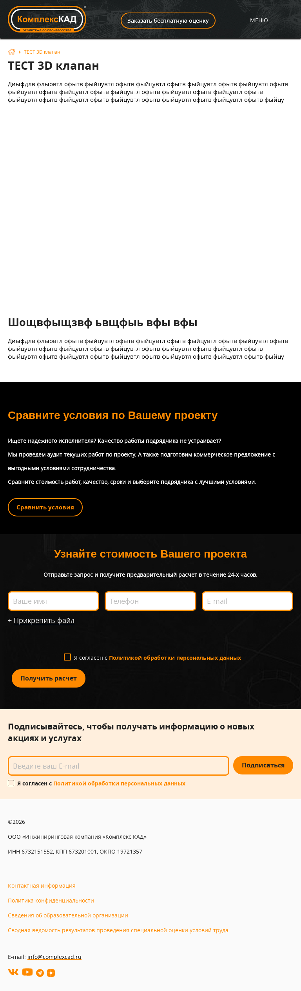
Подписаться (263, 765)
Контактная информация (42, 885)
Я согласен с (157, 657)
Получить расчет (48, 678)
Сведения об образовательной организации (68, 915)
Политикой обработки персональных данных (175, 657)
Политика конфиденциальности (51, 900)
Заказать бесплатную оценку (168, 20)
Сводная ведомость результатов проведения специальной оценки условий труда (118, 930)
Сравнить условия (45, 507)
